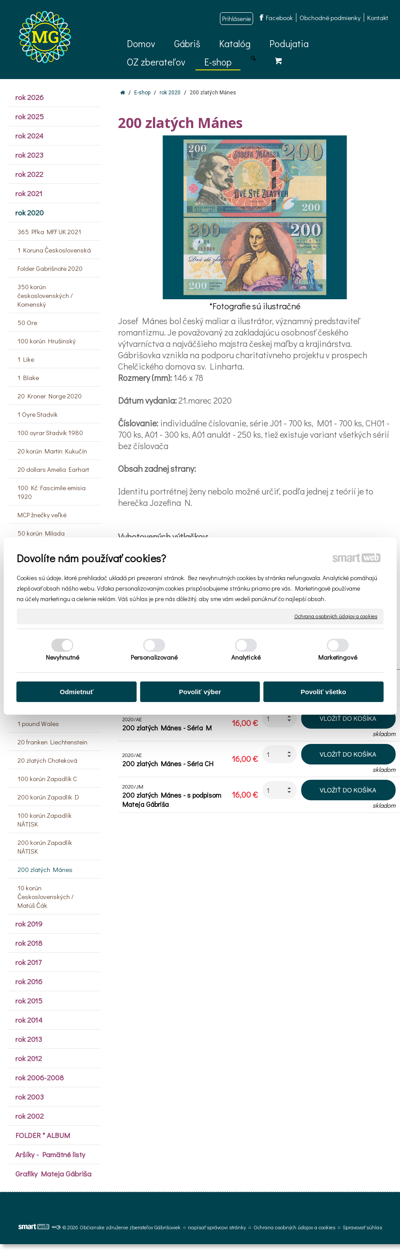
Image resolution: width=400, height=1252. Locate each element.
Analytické (246, 657)
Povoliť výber (200, 691)
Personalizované (154, 657)
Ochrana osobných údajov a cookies (335, 616)
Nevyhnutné (62, 657)
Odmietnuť (77, 691)
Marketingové (337, 657)
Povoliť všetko (323, 691)
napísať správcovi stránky (217, 1227)
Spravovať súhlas (362, 1227)
